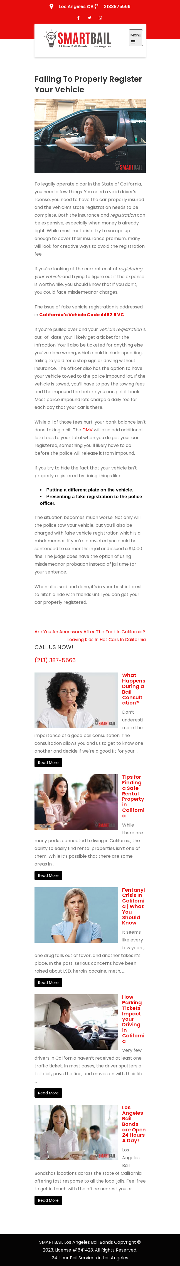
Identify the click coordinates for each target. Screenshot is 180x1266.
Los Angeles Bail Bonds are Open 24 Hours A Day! (134, 1124)
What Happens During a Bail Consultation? (133, 689)
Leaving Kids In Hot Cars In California (106, 639)
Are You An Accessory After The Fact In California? (89, 632)
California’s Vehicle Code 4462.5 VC (81, 314)
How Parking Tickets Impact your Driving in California (133, 1018)
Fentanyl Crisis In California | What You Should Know (133, 906)
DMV (87, 430)
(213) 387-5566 (55, 660)
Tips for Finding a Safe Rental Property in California (133, 796)
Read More (48, 762)
